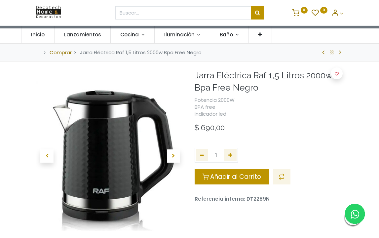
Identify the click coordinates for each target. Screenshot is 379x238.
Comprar (61, 52)
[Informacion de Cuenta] (337, 13)
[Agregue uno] (230, 155)
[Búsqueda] (257, 13)
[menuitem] (52, 34)
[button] (274, 34)
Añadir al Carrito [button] (231, 176)
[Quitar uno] (202, 155)
